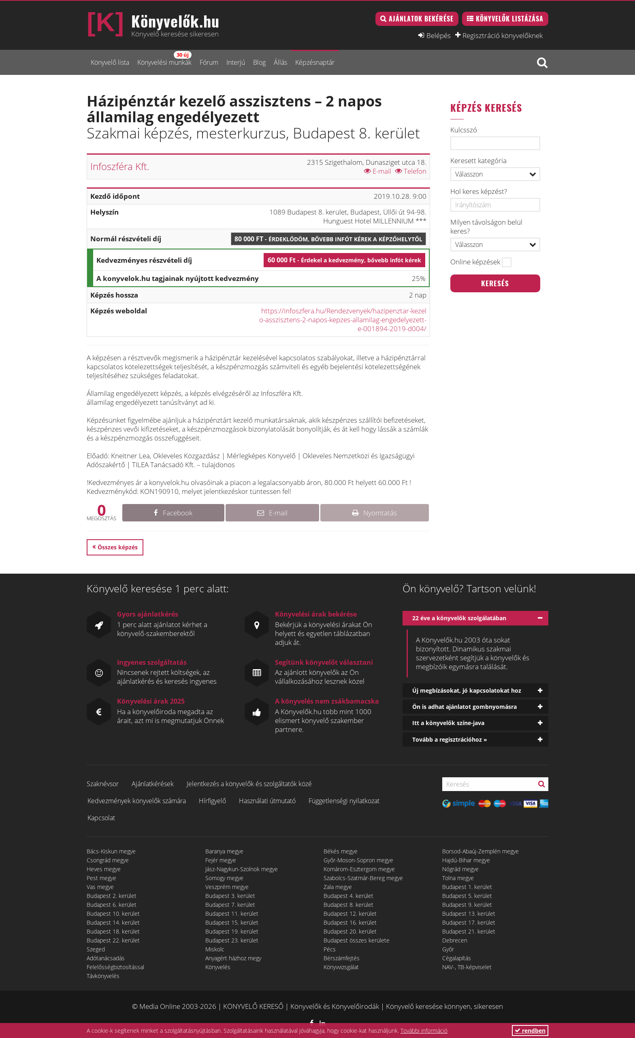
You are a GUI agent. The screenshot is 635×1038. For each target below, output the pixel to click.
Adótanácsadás (106, 958)
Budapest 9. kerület (467, 904)
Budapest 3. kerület (230, 896)
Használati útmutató (267, 800)
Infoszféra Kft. (119, 166)
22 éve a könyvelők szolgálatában (459, 618)
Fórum (209, 62)
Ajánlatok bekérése (421, 18)
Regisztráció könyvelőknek (502, 35)
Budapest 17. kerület (468, 922)
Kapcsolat (101, 817)
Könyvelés (217, 967)
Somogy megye (224, 878)
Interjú (235, 62)
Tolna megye (458, 878)
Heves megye (104, 869)
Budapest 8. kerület (348, 904)
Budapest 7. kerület (230, 904)
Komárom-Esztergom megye (359, 869)
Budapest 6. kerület (111, 904)
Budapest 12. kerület (350, 913)
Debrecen (454, 940)
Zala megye (338, 887)
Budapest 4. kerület (348, 896)
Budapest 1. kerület (467, 887)
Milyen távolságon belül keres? (486, 227)
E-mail (377, 171)
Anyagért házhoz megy (233, 958)
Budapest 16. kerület (350, 922)
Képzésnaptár (315, 62)
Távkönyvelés (103, 976)
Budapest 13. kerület (468, 913)
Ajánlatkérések (153, 783)
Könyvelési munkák (164, 59)
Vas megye (100, 887)
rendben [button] (530, 1030)
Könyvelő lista (110, 62)
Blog (259, 62)
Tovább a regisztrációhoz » (449, 739)
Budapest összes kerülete (357, 940)
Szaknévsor (103, 783)
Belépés (438, 35)
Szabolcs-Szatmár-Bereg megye (363, 878)
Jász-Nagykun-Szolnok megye (241, 869)
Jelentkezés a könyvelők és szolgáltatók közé (249, 783)
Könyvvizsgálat (341, 967)
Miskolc (214, 949)
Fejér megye (220, 860)
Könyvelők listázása (509, 18)
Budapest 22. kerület (113, 940)
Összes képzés (118, 547)
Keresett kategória (478, 160)
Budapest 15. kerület (231, 922)
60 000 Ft (344, 259)
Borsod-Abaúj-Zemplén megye (480, 851)
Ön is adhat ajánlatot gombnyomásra (464, 706)
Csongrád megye (108, 860)
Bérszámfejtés (342, 958)
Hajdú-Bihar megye (466, 860)
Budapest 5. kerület (467, 896)
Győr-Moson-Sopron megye (358, 860)
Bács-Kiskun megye (111, 851)
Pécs (330, 949)
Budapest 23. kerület (231, 940)
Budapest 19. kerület (231, 931)
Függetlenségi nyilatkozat (344, 800)
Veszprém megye (227, 887)
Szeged (96, 949)
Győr (448, 949)
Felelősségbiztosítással (115, 967)
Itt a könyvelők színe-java (448, 723)
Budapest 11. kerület (231, 913)
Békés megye (341, 851)
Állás (280, 62)
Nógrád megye (460, 869)
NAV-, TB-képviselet (467, 967)
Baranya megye (224, 851)
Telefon (410, 171)
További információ (424, 1030)
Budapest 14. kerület (113, 922)
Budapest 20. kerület (350, 931)
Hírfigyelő (212, 800)
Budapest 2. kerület (111, 896)
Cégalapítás (456, 958)
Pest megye (101, 878)
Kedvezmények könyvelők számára (136, 800)
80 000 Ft (328, 238)
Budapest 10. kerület (113, 913)
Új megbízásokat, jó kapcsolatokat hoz (466, 690)
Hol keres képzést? (478, 191)
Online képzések (475, 261)
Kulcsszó (463, 129)
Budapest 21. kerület (468, 931)
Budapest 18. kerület (113, 931)
